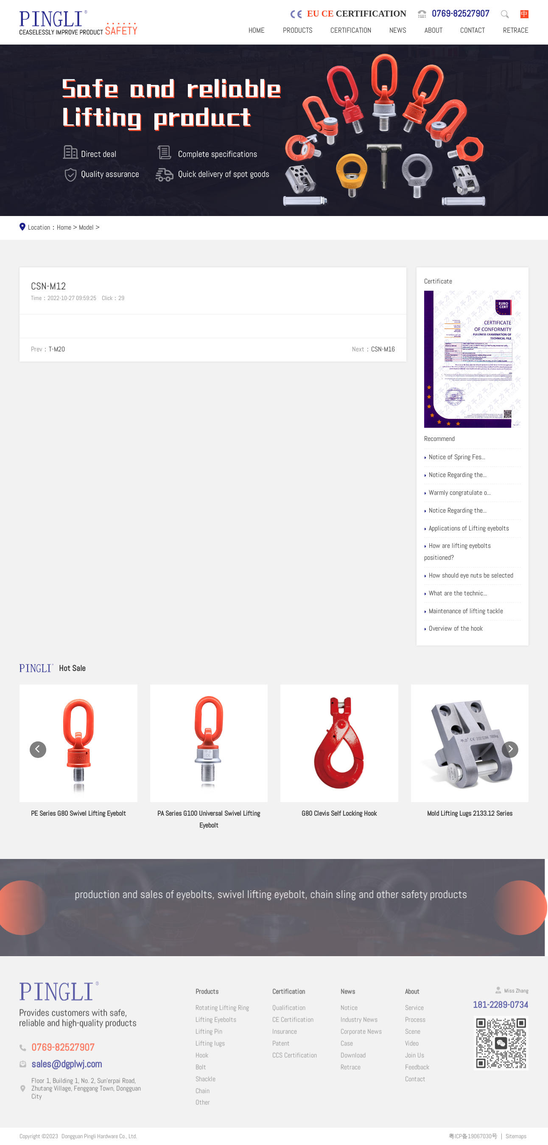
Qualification (288, 1015)
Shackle (205, 1086)
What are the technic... (455, 593)
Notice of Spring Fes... (454, 457)
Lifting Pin (209, 1039)
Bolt (201, 1074)
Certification (350, 30)
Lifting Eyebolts (216, 1027)
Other (203, 1110)
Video (412, 1051)
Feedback (417, 1074)
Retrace (515, 30)
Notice (349, 1015)
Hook (202, 1062)
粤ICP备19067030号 (473, 1136)
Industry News (359, 1027)
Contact (472, 30)
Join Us (414, 1062)
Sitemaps (516, 1136)
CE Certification (292, 1027)
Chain (203, 1098)
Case (347, 1051)
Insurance (284, 1039)
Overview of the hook (453, 629)
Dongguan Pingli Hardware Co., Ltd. (99, 1136)
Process (415, 1027)
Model (86, 227)
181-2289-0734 (500, 1012)
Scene (412, 1039)
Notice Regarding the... (455, 475)
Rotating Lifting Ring (222, 1015)
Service (414, 1015)
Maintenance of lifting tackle (463, 611)
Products (298, 30)
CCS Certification (294, 1062)
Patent (281, 1051)
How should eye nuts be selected (468, 576)
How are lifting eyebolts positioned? (457, 552)
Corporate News (361, 1039)
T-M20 (57, 349)
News (397, 30)
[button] (38, 760)
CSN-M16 (383, 349)
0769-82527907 (460, 13)
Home (257, 30)
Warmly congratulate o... (457, 493)
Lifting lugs (210, 1051)
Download (353, 1062)
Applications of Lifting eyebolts (466, 528)
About (433, 30)
